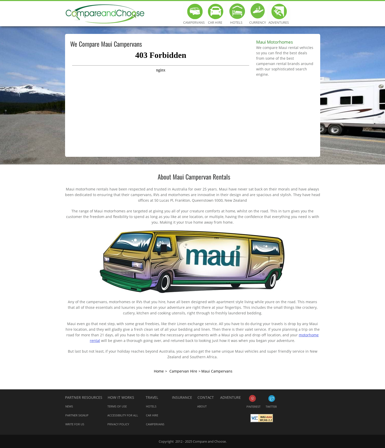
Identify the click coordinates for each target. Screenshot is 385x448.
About (202, 406)
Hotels (236, 11)
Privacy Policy (118, 424)
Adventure (230, 397)
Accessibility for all (122, 415)
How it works (121, 397)
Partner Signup (77, 415)
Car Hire (215, 11)
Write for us (74, 424)
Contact (205, 397)
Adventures (278, 11)
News (69, 406)
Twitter (271, 398)
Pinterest (252, 398)
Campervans (194, 11)
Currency (257, 11)
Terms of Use (117, 406)
